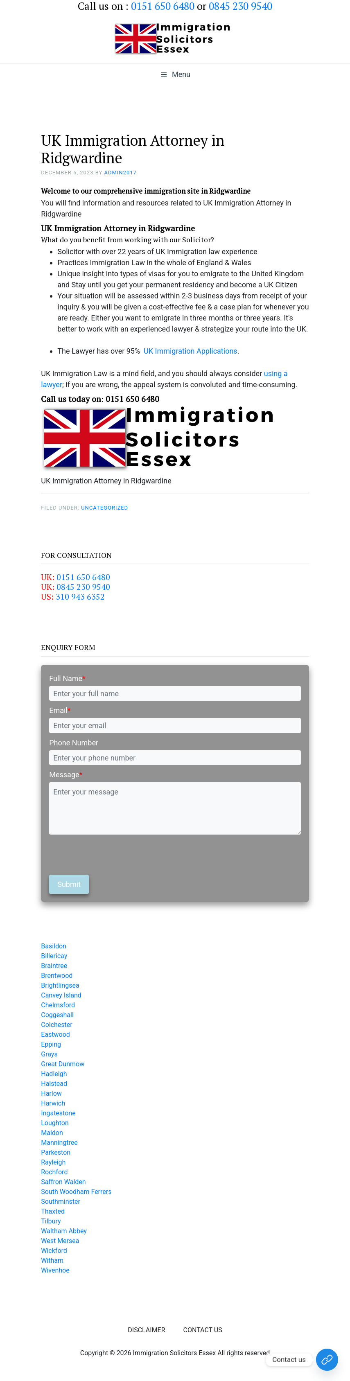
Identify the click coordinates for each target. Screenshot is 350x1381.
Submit (69, 884)
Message (65, 774)
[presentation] (111, 855)
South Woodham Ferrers (76, 1192)
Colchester (56, 1025)
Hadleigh (54, 1074)
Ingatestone (58, 1113)
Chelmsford (58, 1005)
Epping (51, 1044)
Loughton (54, 1123)
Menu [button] (181, 74)
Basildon (53, 946)
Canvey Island (61, 995)
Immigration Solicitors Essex (175, 39)
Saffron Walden (63, 1182)
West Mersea (60, 1241)
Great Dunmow (62, 1064)
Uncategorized (104, 508)
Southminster (60, 1201)
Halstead (54, 1084)
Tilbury (51, 1221)
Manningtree (59, 1142)
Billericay (54, 956)
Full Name (67, 678)
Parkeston (55, 1152)
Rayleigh (53, 1162)
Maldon (52, 1133)
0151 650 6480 (83, 576)
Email (59, 710)
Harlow (51, 1093)
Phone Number (73, 742)
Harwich (53, 1103)
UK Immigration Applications (190, 351)
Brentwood (56, 975)
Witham (52, 1260)
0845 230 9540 (83, 586)
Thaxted (53, 1211)
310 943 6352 (80, 596)
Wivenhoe (55, 1270)
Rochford (54, 1172)
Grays (49, 1054)
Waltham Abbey (64, 1231)
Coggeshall (57, 1015)
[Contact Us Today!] (327, 1360)
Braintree (54, 966)
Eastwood (55, 1034)
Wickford (54, 1251)
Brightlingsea (60, 985)
